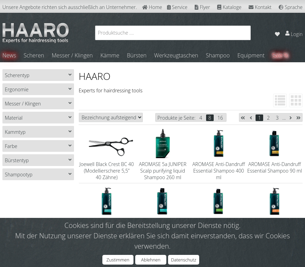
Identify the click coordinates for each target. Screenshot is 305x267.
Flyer (202, 7)
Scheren (34, 55)
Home (152, 7)
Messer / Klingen (72, 55)
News (9, 55)
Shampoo (218, 55)
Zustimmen (118, 260)
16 (220, 117)
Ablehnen (150, 260)
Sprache (291, 7)
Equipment (251, 55)
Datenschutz (183, 260)
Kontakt (260, 7)
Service (177, 7)
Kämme (109, 55)
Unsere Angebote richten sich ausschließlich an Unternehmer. (69, 7)
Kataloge (229, 7)
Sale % (280, 55)
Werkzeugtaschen (176, 55)
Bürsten (137, 55)
